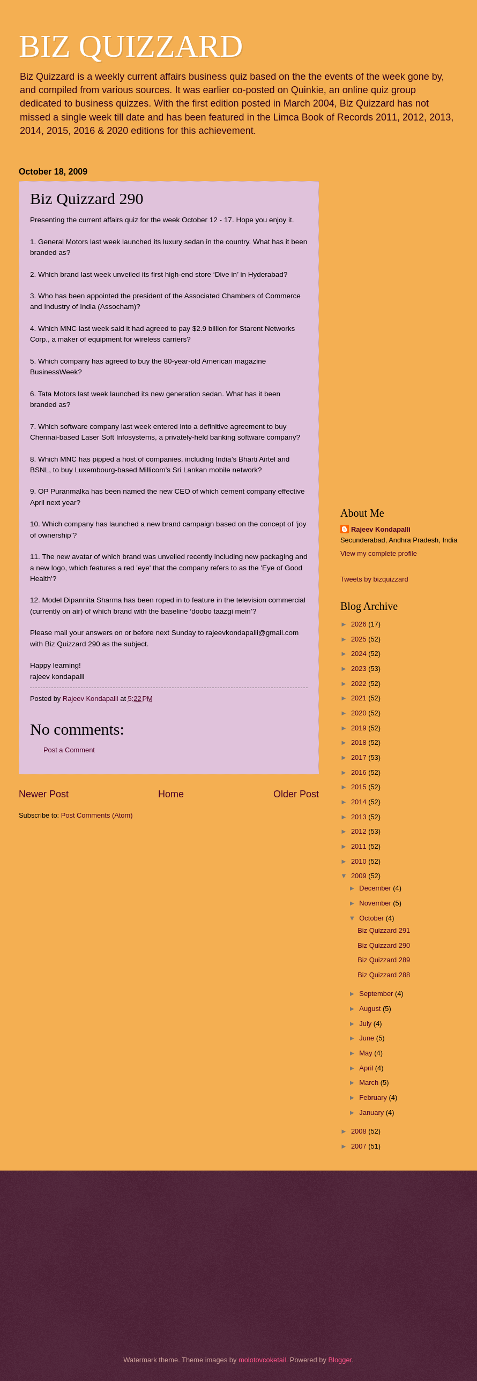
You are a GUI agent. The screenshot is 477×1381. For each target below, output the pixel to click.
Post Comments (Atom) (97, 815)
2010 (359, 861)
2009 (359, 876)
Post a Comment (69, 750)
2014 (359, 802)
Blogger (340, 1360)
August (371, 1009)
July (366, 1024)
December (376, 888)
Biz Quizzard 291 (383, 930)
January (372, 1112)
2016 (359, 772)
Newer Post (44, 794)
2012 (359, 831)
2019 (359, 728)
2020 (359, 713)
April (367, 1068)
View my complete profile (378, 553)
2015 (359, 787)
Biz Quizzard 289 (383, 960)
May (366, 1053)
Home (171, 794)
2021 (359, 698)
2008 (359, 1131)
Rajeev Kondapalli (381, 529)
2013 (359, 817)
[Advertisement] (72, 890)
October (372, 918)
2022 (359, 684)
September (377, 994)
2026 (359, 624)
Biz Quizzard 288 (383, 975)
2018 (359, 742)
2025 (359, 639)
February (374, 1097)
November (376, 903)
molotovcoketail (262, 1360)
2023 (359, 669)
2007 (359, 1146)
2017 (359, 757)
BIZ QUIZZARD (131, 46)
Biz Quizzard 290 (383, 945)
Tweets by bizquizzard (374, 579)
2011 (359, 846)
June (367, 1038)
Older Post (296, 794)
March (369, 1082)
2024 (359, 654)
